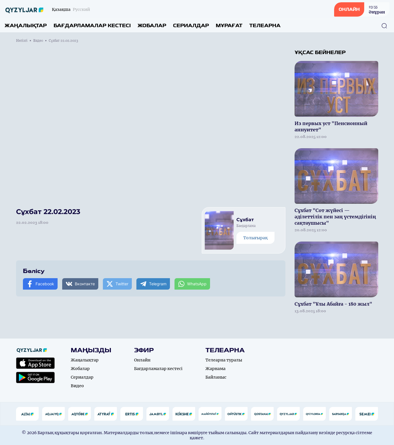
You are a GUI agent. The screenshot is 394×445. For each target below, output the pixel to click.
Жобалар (152, 25)
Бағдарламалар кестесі (92, 25)
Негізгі (22, 41)
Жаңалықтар (26, 25)
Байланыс (215, 377)
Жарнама (215, 368)
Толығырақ (255, 237)
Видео (38, 41)
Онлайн (142, 360)
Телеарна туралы (223, 360)
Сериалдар (191, 25)
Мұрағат (229, 25)
